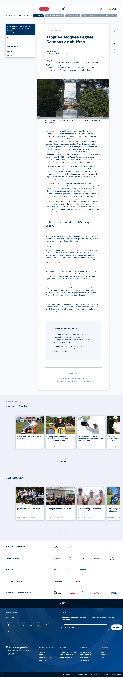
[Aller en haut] (114, 49)
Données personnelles (83, 674)
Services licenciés (45, 657)
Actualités (38, 15)
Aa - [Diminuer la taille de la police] (114, 37)
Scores (9, 51)
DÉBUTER (92, 9)
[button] (8, 9)
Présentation (84, 652)
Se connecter (84, 654)
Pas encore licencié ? (66, 657)
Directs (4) (44, 9)
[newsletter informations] (71, 613)
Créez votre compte (66, 654)
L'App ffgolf (104, 654)
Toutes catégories (24, 15)
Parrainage (43, 662)
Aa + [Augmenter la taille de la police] (114, 43)
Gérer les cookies (116, 674)
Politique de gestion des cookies (100, 674)
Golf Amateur (10, 15)
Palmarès (10, 55)
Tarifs (41, 654)
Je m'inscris (116, 627)
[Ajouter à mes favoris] (114, 26)
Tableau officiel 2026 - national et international (99, 15)
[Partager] (114, 32)
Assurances (43, 660)
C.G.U (73, 674)
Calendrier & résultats (54, 15)
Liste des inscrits (13, 46)
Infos (9, 42)
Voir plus (63, 461)
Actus (9, 37)
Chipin (102, 657)
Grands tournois (72, 15)
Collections (84, 662)
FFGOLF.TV (34, 9)
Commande (42, 652)
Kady (102, 652)
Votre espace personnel (68, 652)
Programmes (84, 657)
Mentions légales (66, 674)
